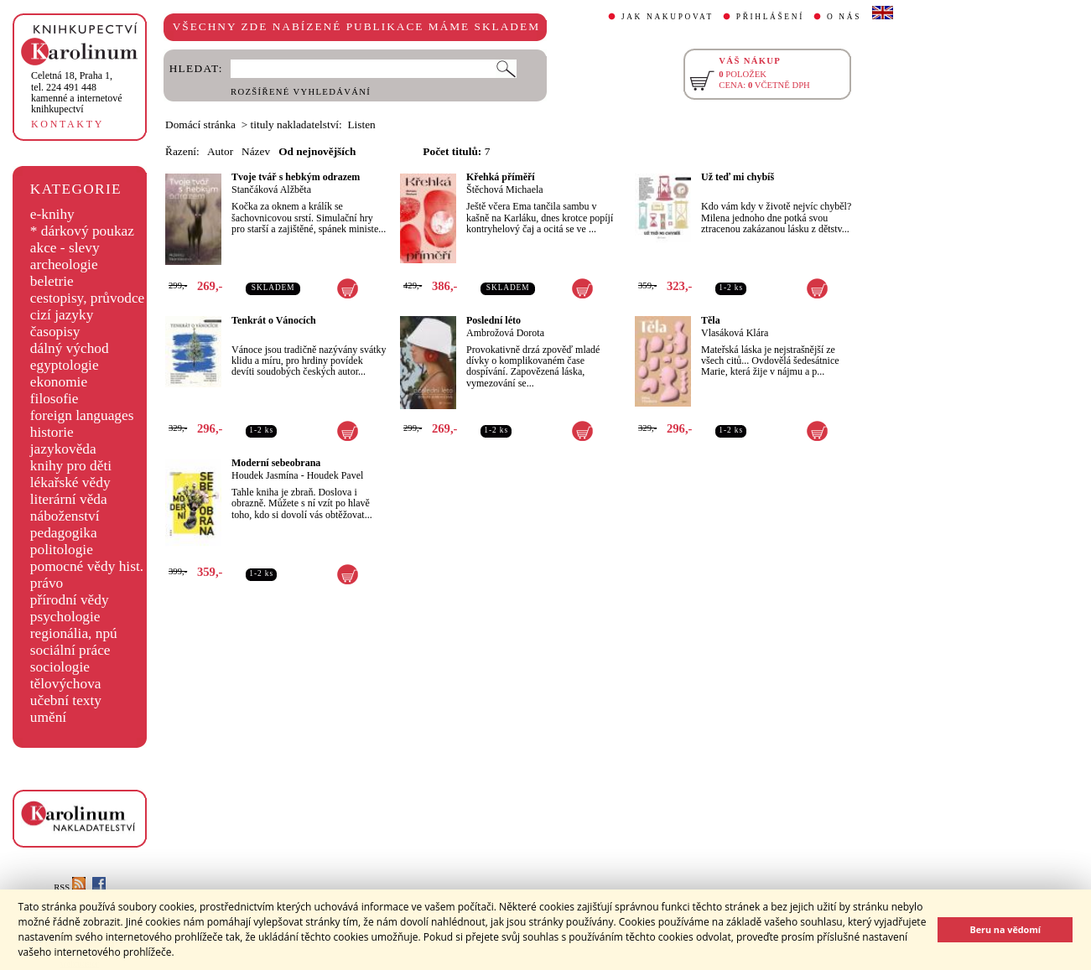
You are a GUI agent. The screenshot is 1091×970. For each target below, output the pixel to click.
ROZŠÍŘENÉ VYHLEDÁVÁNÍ (301, 91)
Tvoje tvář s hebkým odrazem (295, 177)
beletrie (52, 281)
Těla (710, 320)
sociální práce (70, 650)
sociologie (60, 667)
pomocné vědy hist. (86, 566)
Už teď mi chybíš (737, 177)
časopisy (55, 332)
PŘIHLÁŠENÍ (770, 17)
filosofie (54, 399)
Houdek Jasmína (265, 475)
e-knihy (52, 214)
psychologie (65, 617)
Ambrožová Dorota (505, 333)
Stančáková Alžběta (271, 189)
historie (52, 432)
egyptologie (64, 365)
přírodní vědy (69, 600)
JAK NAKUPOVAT (667, 17)
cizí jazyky (62, 315)
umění (48, 717)
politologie (61, 550)
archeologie (64, 264)
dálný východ (69, 348)
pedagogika (63, 533)
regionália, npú (73, 633)
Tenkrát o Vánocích (273, 320)
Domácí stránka (200, 124)
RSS (70, 887)
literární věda (68, 499)
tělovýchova (65, 684)
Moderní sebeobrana (275, 463)
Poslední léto (493, 320)
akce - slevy (65, 248)
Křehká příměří (500, 177)
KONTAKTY (67, 124)
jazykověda (63, 449)
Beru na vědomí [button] (1005, 929)
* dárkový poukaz (82, 231)
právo (46, 583)
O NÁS (844, 17)
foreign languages (82, 415)
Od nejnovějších (317, 151)
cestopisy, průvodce (87, 298)
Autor (220, 151)
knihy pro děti (71, 466)
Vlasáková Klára (734, 333)
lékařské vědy (70, 482)
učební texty (65, 700)
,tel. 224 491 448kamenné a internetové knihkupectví (76, 92)
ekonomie (58, 382)
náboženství (65, 516)
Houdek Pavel (335, 475)
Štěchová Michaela (504, 189)
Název (256, 151)
